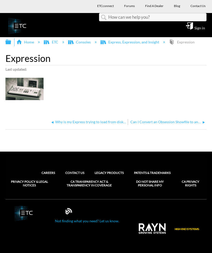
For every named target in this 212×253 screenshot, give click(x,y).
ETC (51, 42)
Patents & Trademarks (152, 173)
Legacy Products (109, 173)
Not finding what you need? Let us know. (87, 221)
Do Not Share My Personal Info (150, 183)
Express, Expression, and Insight (130, 42)
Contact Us (74, 173)
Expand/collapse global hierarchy (11, 42)
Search (103, 18)
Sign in (199, 28)
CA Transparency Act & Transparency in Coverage (89, 183)
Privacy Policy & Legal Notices (29, 183)
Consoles (79, 42)
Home (25, 42)
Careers (48, 173)
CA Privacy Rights (190, 183)
